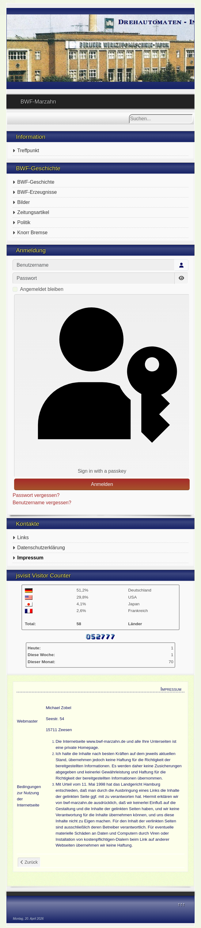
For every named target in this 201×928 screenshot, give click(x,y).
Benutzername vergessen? (42, 502)
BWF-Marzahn (38, 102)
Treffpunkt (28, 150)
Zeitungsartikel (33, 212)
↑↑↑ (181, 904)
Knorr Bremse (32, 232)
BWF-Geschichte (35, 182)
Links (22, 537)
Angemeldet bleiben (41, 289)
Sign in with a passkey (102, 385)
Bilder (23, 202)
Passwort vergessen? (36, 495)
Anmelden (102, 484)
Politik (23, 222)
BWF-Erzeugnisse (37, 192)
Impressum (30, 557)
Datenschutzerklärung (41, 547)
